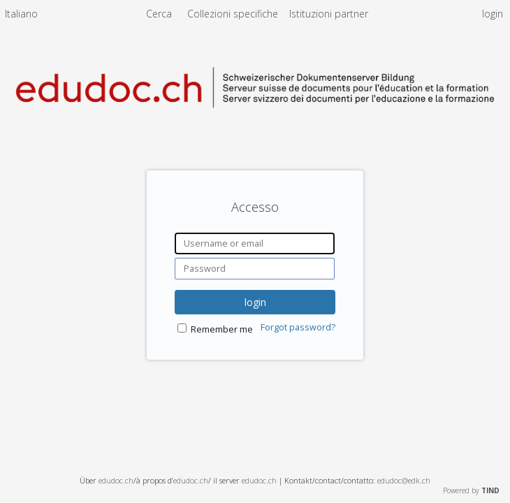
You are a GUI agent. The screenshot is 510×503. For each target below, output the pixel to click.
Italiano (21, 13)
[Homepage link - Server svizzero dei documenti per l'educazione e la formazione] (255, 119)
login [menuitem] (492, 13)
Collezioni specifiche (234, 13)
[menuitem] (21, 16)
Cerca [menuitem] (159, 13)
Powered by (471, 490)
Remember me (222, 329)
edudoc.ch (116, 480)
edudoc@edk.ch (403, 480)
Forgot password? (298, 327)
